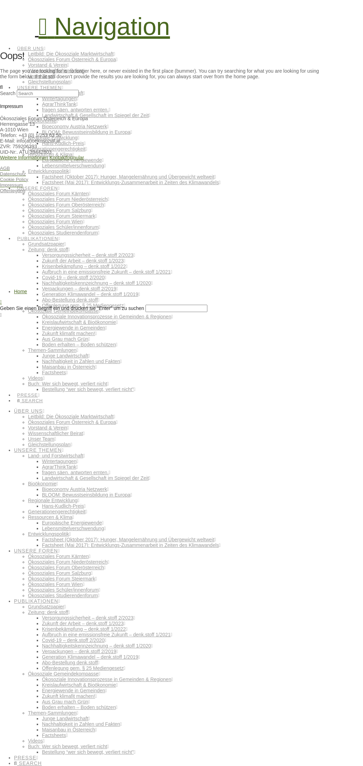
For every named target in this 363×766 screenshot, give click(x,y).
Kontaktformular (66, 157)
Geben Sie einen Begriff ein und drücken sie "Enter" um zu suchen (72, 308)
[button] (104, 26)
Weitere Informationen (24, 157)
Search (7, 93)
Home (20, 291)
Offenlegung (12, 190)
